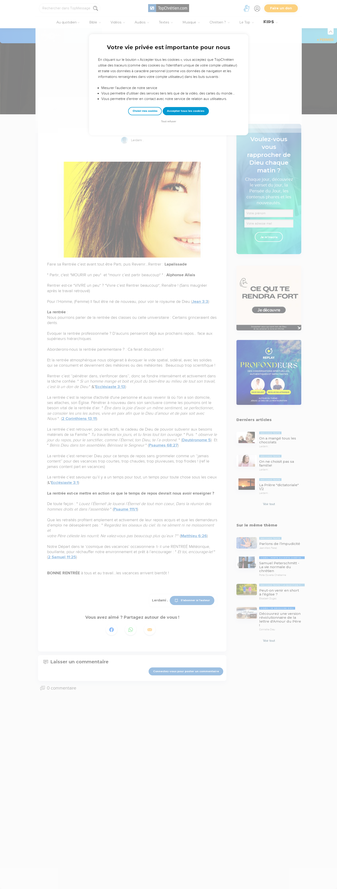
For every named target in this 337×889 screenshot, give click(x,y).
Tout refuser (168, 121)
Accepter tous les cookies (185, 110)
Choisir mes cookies (145, 111)
